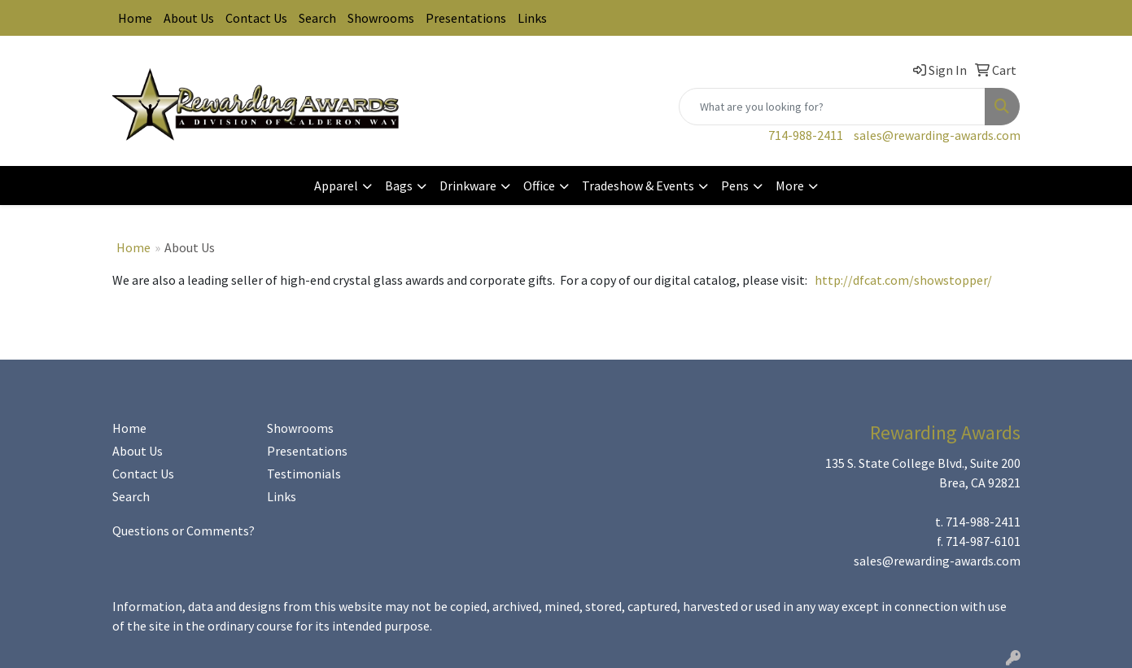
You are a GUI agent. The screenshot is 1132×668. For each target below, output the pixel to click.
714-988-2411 (805, 135)
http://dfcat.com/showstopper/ (903, 280)
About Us (189, 18)
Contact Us (256, 18)
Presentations (466, 18)
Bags (399, 185)
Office (539, 185)
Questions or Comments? (183, 530)
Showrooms (380, 18)
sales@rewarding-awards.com (937, 135)
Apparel (336, 185)
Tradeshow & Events (638, 185)
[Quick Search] (832, 106)
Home (135, 18)
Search (317, 18)
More (790, 185)
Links (532, 18)
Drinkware (467, 185)
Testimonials (304, 473)
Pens (735, 185)
